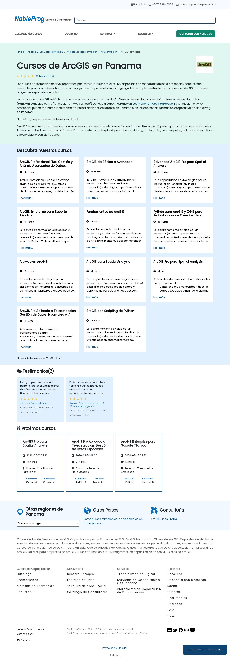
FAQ (170, 610)
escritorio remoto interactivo (153, 104)
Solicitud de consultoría (86, 586)
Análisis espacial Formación (82, 51)
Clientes (174, 592)
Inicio (21, 51)
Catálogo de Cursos (28, 34)
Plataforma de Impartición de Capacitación (139, 590)
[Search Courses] (145, 20)
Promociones (27, 580)
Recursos (24, 592)
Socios (172, 586)
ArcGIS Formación (131, 51)
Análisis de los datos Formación (45, 51)
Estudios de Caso (81, 580)
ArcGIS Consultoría (164, 519)
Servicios (106, 34)
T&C (170, 616)
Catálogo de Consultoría (87, 592)
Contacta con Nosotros (195, 34)
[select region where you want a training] (48, 523)
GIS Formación (109, 51)
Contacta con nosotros (205, 649)
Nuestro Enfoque (80, 574)
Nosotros (144, 34)
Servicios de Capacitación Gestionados (138, 581)
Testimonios (177, 598)
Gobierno (71, 34)
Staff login (115, 654)
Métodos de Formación (35, 586)
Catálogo (24, 574)
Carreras (174, 604)
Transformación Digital (136, 574)
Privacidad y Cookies (115, 648)
